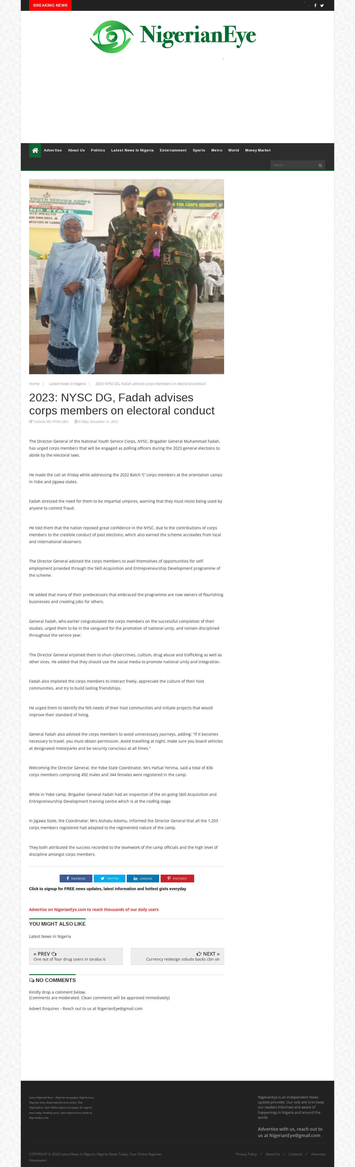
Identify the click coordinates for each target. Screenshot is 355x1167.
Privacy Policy (246, 1154)
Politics (98, 150)
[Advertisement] (177, 104)
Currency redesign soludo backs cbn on (183, 959)
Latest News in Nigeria (68, 383)
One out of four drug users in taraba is (70, 959)
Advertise (53, 150)
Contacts (295, 1154)
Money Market (258, 150)
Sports (199, 150)
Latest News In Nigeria (132, 150)
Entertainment (173, 150)
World (233, 150)
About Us (76, 150)
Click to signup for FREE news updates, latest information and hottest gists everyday (107, 889)
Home (34, 383)
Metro (216, 150)
